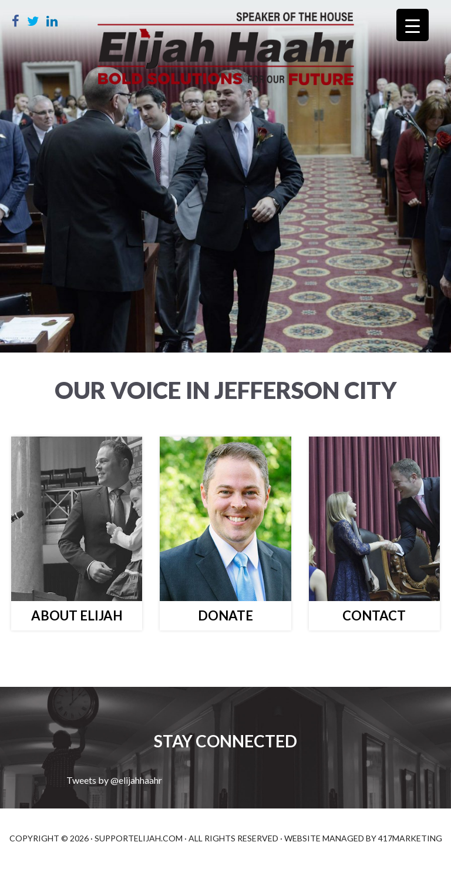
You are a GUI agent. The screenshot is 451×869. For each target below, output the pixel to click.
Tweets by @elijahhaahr (114, 780)
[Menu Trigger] (412, 25)
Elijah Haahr (225, 53)
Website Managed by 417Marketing (363, 838)
